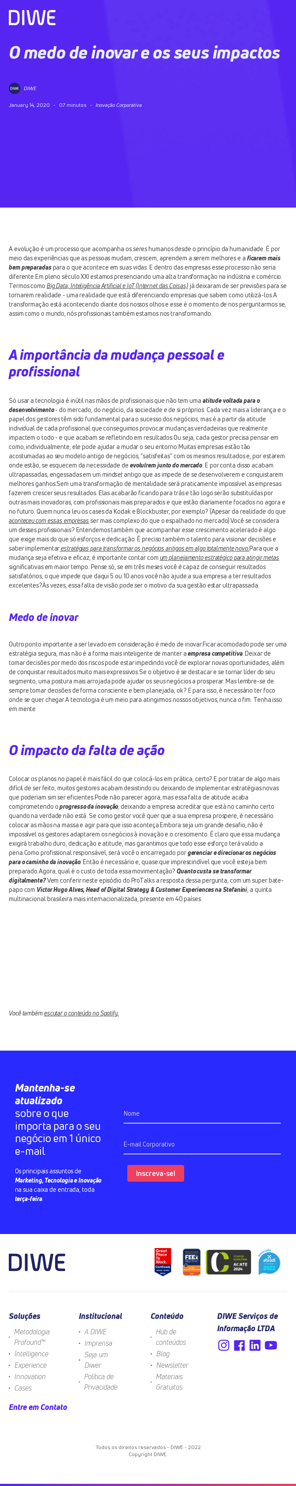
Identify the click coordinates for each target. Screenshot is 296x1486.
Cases (23, 1388)
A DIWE (96, 1331)
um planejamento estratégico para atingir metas (219, 557)
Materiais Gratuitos (169, 1382)
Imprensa (98, 1343)
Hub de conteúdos (171, 1337)
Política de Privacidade (101, 1382)
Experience (31, 1365)
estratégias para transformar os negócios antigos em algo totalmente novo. (154, 548)
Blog (163, 1353)
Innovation (30, 1376)
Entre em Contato (38, 1407)
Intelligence (31, 1353)
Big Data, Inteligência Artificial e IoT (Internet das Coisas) (117, 285)
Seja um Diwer (96, 1360)
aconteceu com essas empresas (49, 520)
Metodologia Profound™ (32, 1337)
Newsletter (172, 1365)
